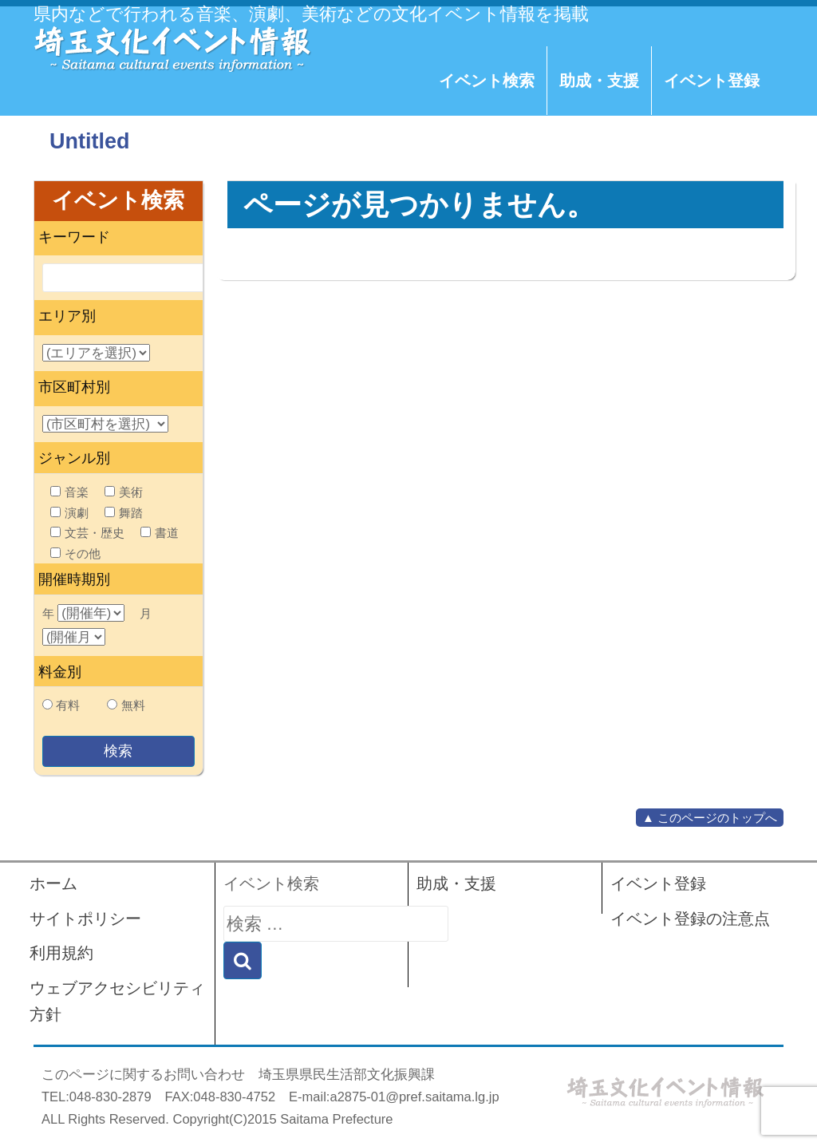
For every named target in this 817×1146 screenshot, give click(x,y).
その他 (75, 553)
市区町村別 (74, 387)
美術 (124, 492)
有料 (68, 705)
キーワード (74, 237)
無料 (133, 705)
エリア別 (67, 316)
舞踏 (124, 513)
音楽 (69, 492)
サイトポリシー (85, 918)
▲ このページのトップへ (709, 817)
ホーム (53, 883)
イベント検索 (487, 80)
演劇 (69, 513)
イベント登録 (712, 80)
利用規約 (61, 953)
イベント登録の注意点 (690, 918)
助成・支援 (599, 80)
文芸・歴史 (87, 532)
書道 (159, 532)
